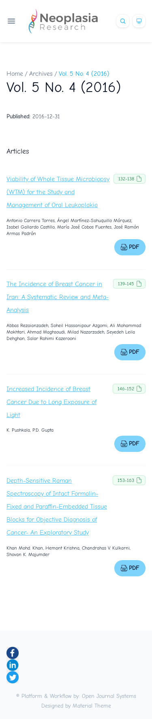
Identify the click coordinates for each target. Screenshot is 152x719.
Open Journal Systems (109, 696)
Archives (41, 73)
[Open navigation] (11, 21)
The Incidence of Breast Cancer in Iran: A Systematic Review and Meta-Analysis (57, 297)
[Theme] (139, 21)
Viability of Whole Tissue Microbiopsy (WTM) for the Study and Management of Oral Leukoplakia (57, 192)
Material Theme (92, 705)
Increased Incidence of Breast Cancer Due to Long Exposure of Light (51, 402)
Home (14, 73)
